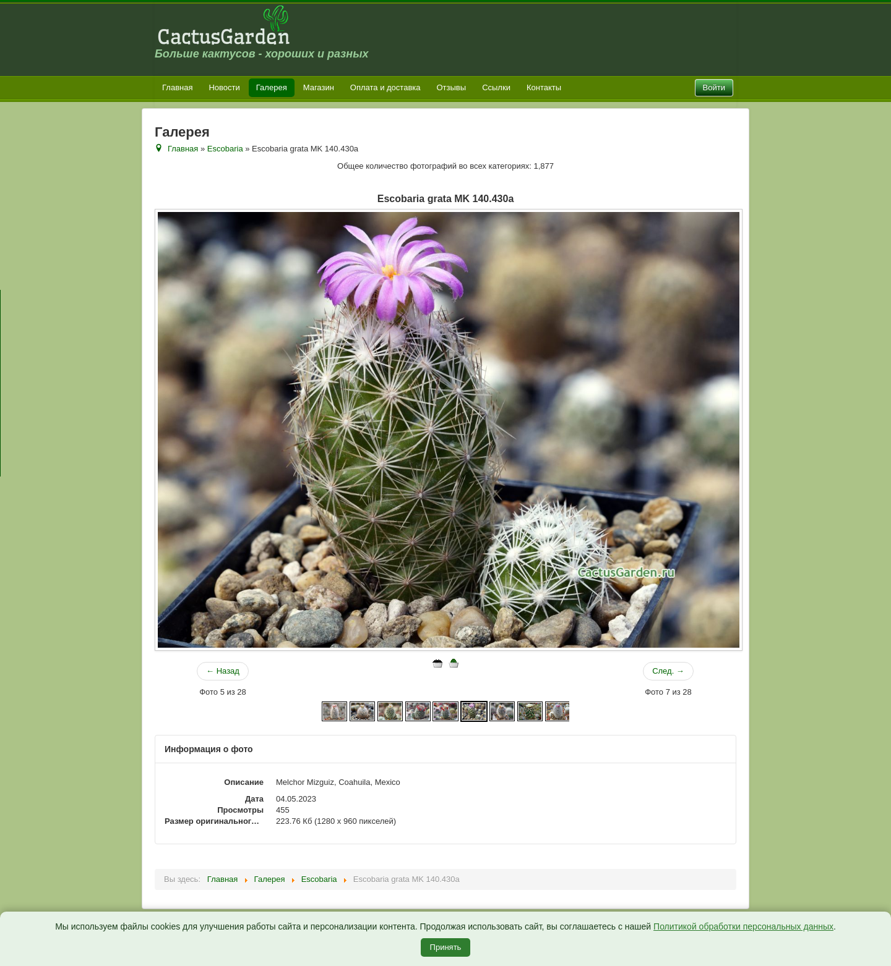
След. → (668, 671)
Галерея (271, 87)
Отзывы (452, 87)
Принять (446, 947)
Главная (177, 87)
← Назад (222, 671)
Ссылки (496, 87)
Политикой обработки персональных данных (743, 926)
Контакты (544, 87)
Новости (224, 87)
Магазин (318, 87)
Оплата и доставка (385, 87)
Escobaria (225, 148)
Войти (714, 87)
